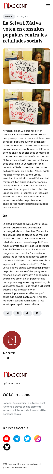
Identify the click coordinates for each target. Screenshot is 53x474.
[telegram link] (17, 439)
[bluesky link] (7, 447)
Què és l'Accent (11, 383)
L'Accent (9, 353)
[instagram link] (38, 439)
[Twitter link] (8, 358)
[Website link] (4, 358)
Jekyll (38, 464)
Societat (9, 16)
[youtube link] (6, 439)
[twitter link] (27, 439)
